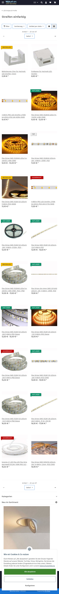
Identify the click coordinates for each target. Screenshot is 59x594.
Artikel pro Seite (35, 26)
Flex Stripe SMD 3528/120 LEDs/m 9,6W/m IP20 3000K (14, 203)
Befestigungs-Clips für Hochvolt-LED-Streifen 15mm (14, 72)
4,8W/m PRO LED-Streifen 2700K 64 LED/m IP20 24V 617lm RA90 (43, 203)
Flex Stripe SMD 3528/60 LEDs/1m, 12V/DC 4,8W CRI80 (44, 116)
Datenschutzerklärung (47, 566)
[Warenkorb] (55, 2)
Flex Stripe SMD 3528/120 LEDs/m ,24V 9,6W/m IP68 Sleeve (14, 376)
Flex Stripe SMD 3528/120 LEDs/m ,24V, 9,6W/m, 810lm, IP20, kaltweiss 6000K (14, 246)
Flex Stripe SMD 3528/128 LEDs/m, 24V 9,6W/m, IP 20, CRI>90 (44, 420)
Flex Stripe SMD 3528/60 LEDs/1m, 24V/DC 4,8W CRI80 (14, 159)
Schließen (30, 579)
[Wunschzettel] (50, 2)
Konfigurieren (30, 585)
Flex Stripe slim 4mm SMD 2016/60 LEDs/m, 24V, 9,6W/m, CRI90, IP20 (44, 289)
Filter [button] (6, 26)
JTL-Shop (47, 591)
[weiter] (55, 36)
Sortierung (18, 26)
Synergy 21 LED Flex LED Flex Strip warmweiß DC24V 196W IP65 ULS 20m (14, 463)
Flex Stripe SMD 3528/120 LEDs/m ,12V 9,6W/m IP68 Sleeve (14, 420)
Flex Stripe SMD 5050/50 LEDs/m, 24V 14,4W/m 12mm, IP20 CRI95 (43, 463)
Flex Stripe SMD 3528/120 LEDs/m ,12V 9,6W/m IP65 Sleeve (43, 333)
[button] (41, 2)
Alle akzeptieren (30, 572)
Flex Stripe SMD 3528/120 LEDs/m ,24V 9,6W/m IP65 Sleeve (14, 333)
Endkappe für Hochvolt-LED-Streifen (41, 72)
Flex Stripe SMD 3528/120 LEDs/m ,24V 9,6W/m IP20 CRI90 (43, 376)
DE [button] (35, 2)
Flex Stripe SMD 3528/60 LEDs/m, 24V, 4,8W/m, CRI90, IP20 (43, 159)
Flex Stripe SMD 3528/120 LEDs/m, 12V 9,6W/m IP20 (44, 246)
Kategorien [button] (7, 496)
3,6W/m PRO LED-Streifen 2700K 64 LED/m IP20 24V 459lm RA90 (14, 116)
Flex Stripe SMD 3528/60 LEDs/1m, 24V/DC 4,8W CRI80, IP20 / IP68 (14, 289)
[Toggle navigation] (3, 1)
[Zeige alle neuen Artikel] (56, 502)
